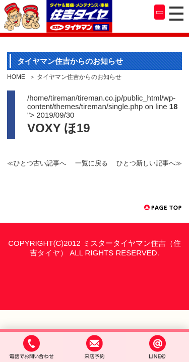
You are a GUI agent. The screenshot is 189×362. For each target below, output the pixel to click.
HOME (16, 77)
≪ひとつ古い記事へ (36, 163)
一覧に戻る (91, 163)
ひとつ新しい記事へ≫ (149, 163)
